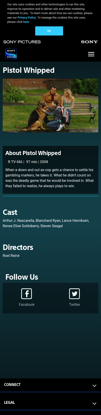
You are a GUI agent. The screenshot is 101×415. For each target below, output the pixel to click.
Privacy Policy (27, 17)
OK (49, 31)
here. (26, 21)
